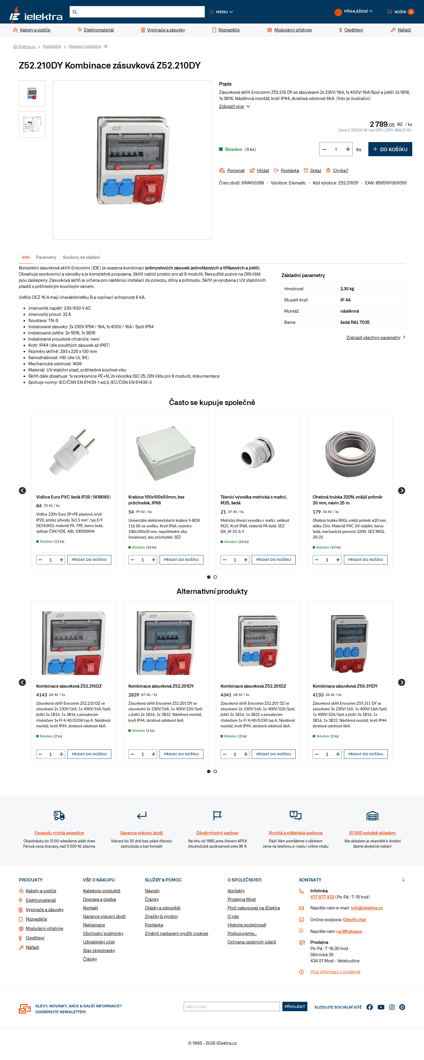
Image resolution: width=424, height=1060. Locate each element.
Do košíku (390, 151)
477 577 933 (322, 899)
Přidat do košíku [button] (89, 562)
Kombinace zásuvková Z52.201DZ (253, 688)
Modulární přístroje (44, 930)
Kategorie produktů (101, 893)
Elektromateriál (41, 902)
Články (90, 961)
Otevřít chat (354, 921)
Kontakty (236, 893)
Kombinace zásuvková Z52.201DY (161, 688)
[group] (74, 493)
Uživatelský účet (99, 944)
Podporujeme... (242, 935)
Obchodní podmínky (103, 935)
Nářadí (32, 949)
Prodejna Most (242, 901)
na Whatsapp (349, 933)
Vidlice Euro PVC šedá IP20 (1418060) (73, 498)
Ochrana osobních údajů (252, 944)
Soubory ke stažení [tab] (81, 259)
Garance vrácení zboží (104, 918)
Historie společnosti (247, 927)
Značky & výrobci (161, 918)
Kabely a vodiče (41, 893)
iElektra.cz (26, 49)
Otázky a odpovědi (162, 910)
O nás (233, 918)
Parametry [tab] (46, 259)
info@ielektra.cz (366, 910)
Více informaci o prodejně (335, 973)
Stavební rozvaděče (85, 48)
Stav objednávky (99, 952)
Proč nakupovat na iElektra (254, 910)
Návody (152, 893)
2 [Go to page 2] (215, 579)
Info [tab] (26, 259)
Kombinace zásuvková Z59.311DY (345, 688)
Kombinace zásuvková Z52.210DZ (69, 688)
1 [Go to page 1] (209, 579)
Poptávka (154, 927)
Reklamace (94, 927)
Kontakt (90, 910)
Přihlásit (295, 1009)
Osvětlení (35, 940)
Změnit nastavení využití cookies (176, 935)
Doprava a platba (99, 901)
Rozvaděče (52, 48)
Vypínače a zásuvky (45, 911)
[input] (51, 562)
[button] (238, 12)
